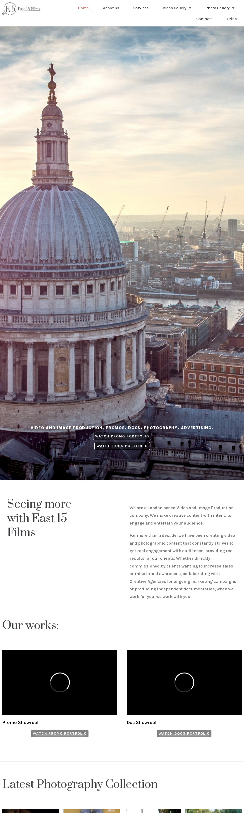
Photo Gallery (220, 8)
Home (83, 7)
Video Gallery (177, 8)
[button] (122, 436)
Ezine (232, 18)
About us (111, 7)
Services (141, 7)
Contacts (204, 18)
